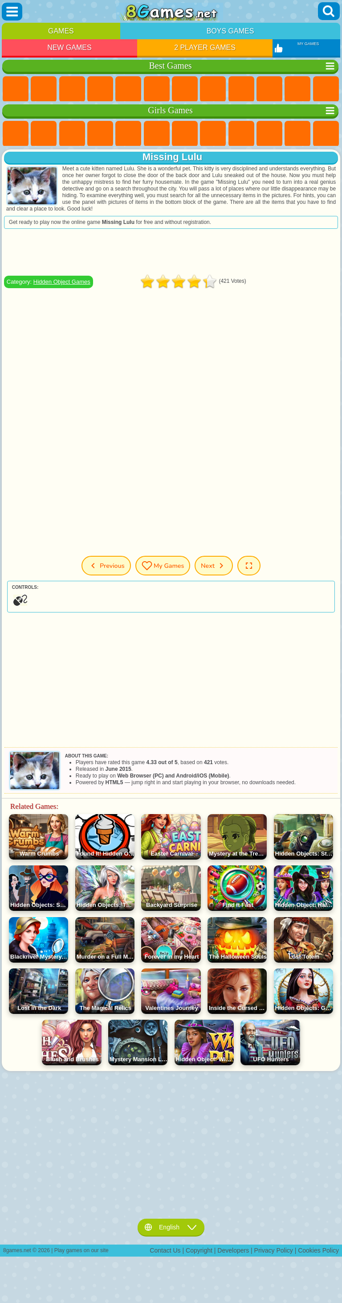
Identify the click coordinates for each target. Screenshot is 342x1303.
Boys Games (230, 31)
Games (61, 31)
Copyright (199, 1250)
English (171, 1227)
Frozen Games (269, 134)
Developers (233, 1250)
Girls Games (44, 89)
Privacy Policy (273, 1250)
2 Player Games (205, 47)
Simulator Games (72, 89)
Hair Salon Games (326, 134)
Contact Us (165, 1250)
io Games (297, 89)
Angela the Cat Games (241, 134)
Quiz (128, 134)
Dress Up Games (297, 134)
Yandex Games (185, 89)
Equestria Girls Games (44, 134)
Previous (105, 565)
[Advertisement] (171, 252)
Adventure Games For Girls (185, 134)
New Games (69, 47)
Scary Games (326, 89)
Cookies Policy (318, 1250)
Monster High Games (157, 134)
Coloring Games (213, 134)
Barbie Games (100, 134)
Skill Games (157, 89)
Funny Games (269, 89)
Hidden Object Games (61, 281)
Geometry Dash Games (213, 89)
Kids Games (100, 89)
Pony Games (15, 134)
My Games (162, 565)
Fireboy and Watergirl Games (72, 134)
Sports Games (241, 89)
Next (214, 565)
